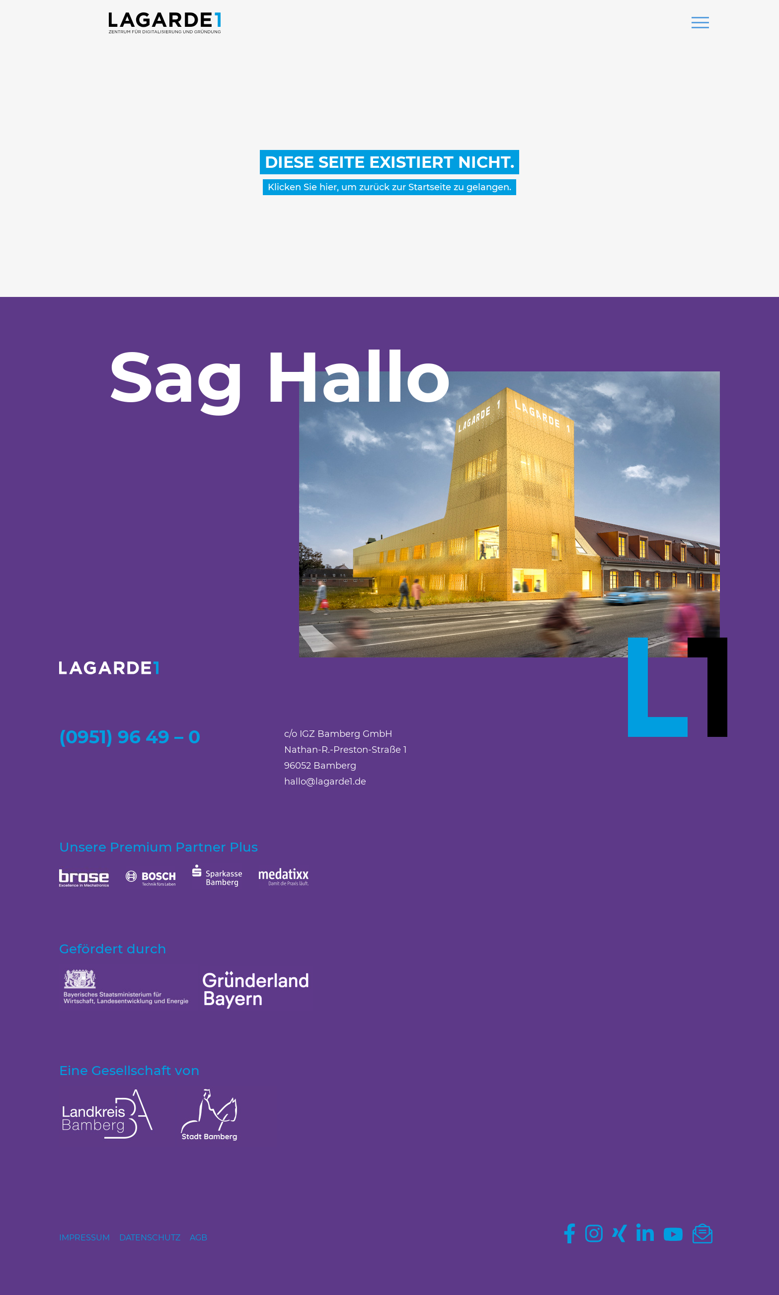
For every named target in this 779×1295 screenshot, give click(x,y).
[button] (700, 24)
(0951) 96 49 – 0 (129, 737)
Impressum (84, 1237)
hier (328, 187)
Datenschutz (149, 1237)
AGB (198, 1237)
